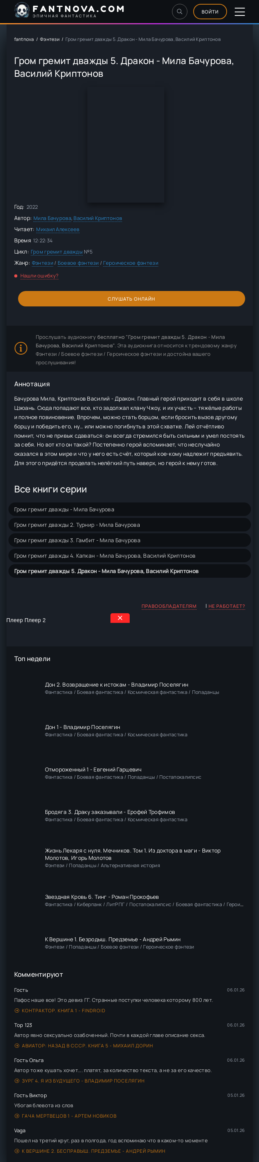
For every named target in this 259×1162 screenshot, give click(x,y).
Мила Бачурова (52, 218)
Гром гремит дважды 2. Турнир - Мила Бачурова (77, 524)
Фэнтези (50, 39)
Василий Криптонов (98, 218)
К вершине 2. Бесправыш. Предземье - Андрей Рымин (90, 1151)
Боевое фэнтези (78, 262)
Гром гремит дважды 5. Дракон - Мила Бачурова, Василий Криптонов (106, 571)
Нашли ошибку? (39, 275)
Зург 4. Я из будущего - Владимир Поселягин (80, 1080)
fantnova (24, 39)
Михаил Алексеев (57, 229)
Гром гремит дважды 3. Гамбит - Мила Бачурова (77, 540)
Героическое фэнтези (130, 262)
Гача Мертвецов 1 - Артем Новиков (66, 1116)
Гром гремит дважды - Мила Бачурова (64, 509)
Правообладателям (169, 606)
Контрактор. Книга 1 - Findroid (60, 1010)
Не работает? (227, 606)
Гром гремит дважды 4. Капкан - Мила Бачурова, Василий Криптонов (105, 555)
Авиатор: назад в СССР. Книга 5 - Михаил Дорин (84, 1045)
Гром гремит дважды (57, 251)
